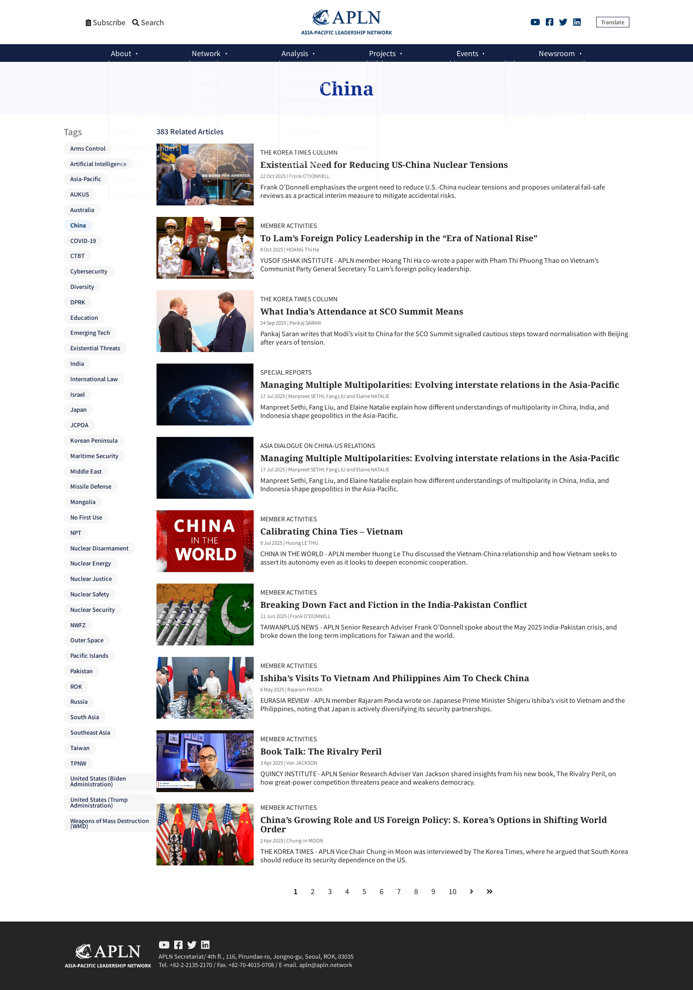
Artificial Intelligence (98, 163)
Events (467, 53)
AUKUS (79, 194)
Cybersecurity (88, 271)
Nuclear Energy (90, 563)
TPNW (78, 763)
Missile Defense (90, 486)
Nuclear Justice (91, 578)
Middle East (86, 471)
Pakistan (81, 671)
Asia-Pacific (85, 178)
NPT (75, 532)
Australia (82, 209)
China (78, 225)
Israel (77, 394)
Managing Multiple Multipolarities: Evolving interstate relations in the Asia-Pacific (439, 385)
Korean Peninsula (94, 440)
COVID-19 (83, 240)
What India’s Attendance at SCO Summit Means (361, 311)
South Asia (84, 717)
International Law (94, 379)
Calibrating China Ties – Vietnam (331, 531)
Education (84, 317)
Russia (79, 701)
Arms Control (88, 148)
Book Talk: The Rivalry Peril (321, 751)
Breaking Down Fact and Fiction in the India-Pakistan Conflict (393, 605)
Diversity (82, 286)
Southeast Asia (90, 732)
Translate (612, 22)
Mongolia (82, 501)
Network (206, 53)
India (77, 363)
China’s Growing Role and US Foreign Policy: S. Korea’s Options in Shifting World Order (433, 824)
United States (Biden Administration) (98, 781)
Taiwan (80, 747)
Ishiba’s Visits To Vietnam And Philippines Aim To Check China (394, 678)
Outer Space (86, 640)
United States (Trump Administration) (99, 802)
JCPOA (79, 425)
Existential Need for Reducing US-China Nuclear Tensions (384, 165)
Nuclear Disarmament (99, 548)
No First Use (86, 517)
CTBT (77, 255)
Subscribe (106, 22)
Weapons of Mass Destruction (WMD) (109, 823)
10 (453, 891)
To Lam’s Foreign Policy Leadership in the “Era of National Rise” (398, 238)
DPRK (77, 302)
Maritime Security (94, 455)
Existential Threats (95, 348)
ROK (76, 686)
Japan (78, 409)
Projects (382, 53)
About (121, 53)
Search (148, 22)
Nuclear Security (92, 609)
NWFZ (78, 625)
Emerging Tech (90, 332)
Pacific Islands (89, 655)
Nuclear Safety (89, 594)
